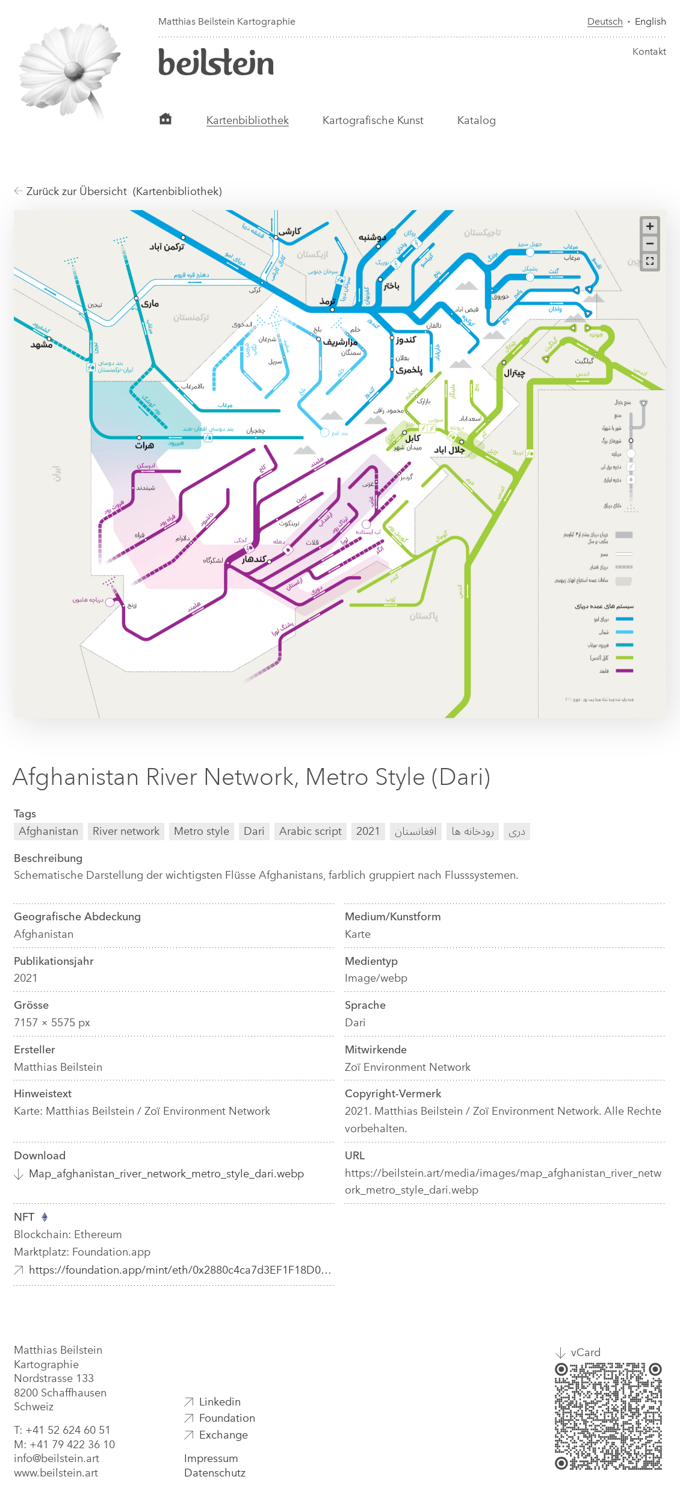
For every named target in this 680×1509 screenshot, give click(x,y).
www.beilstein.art (56, 1473)
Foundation (227, 1418)
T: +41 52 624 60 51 (62, 1430)
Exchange (223, 1435)
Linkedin (220, 1401)
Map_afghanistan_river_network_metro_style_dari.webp (166, 1173)
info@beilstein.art (56, 1458)
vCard (586, 1352)
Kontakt (649, 51)
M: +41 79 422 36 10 (64, 1444)
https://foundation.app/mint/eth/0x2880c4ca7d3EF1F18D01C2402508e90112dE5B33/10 (182, 1270)
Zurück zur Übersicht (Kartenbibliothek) (117, 191)
